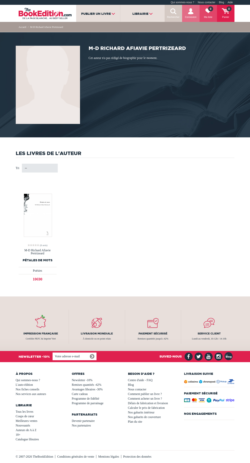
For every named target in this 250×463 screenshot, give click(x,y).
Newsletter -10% (82, 380)
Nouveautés (23, 425)
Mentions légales (108, 456)
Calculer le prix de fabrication (146, 407)
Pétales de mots (37, 260)
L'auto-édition (24, 384)
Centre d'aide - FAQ (140, 380)
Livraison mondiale (97, 333)
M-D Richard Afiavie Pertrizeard (37, 252)
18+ (18, 434)
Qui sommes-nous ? (182, 2)
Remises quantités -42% (86, 384)
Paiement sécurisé (153, 333)
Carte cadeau (80, 394)
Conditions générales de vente (75, 456)
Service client (209, 333)
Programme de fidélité (85, 398)
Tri (17, 168)
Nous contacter (206, 2)
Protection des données (137, 456)
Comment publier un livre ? (145, 394)
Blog (221, 2)
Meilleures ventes (26, 420)
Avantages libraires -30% (87, 389)
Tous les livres (24, 411)
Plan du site (135, 421)
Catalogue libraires (27, 439)
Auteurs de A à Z (26, 430)
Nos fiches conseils (28, 389)
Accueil (22, 27)
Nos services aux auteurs (31, 394)
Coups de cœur (25, 416)
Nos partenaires (81, 425)
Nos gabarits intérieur (141, 412)
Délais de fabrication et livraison (148, 403)
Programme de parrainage (87, 403)
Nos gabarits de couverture (144, 417)
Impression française (40, 333)
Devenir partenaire (83, 420)
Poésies (37, 270)
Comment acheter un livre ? (145, 398)
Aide (230, 2)
